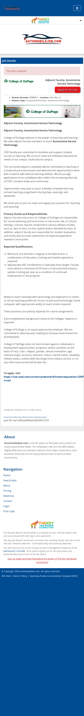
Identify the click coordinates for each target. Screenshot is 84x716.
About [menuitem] (6, 485)
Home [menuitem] (6, 475)
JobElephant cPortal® (14, 551)
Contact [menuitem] (7, 501)
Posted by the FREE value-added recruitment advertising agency (25, 417)
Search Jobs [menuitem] (10, 480)
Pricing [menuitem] (7, 490)
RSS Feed (6, 576)
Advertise (8, 496)
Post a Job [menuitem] (9, 511)
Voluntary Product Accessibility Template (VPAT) (54, 576)
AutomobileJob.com (30, 571)
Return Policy (20, 576)
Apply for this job (67, 89)
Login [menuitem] (6, 506)
